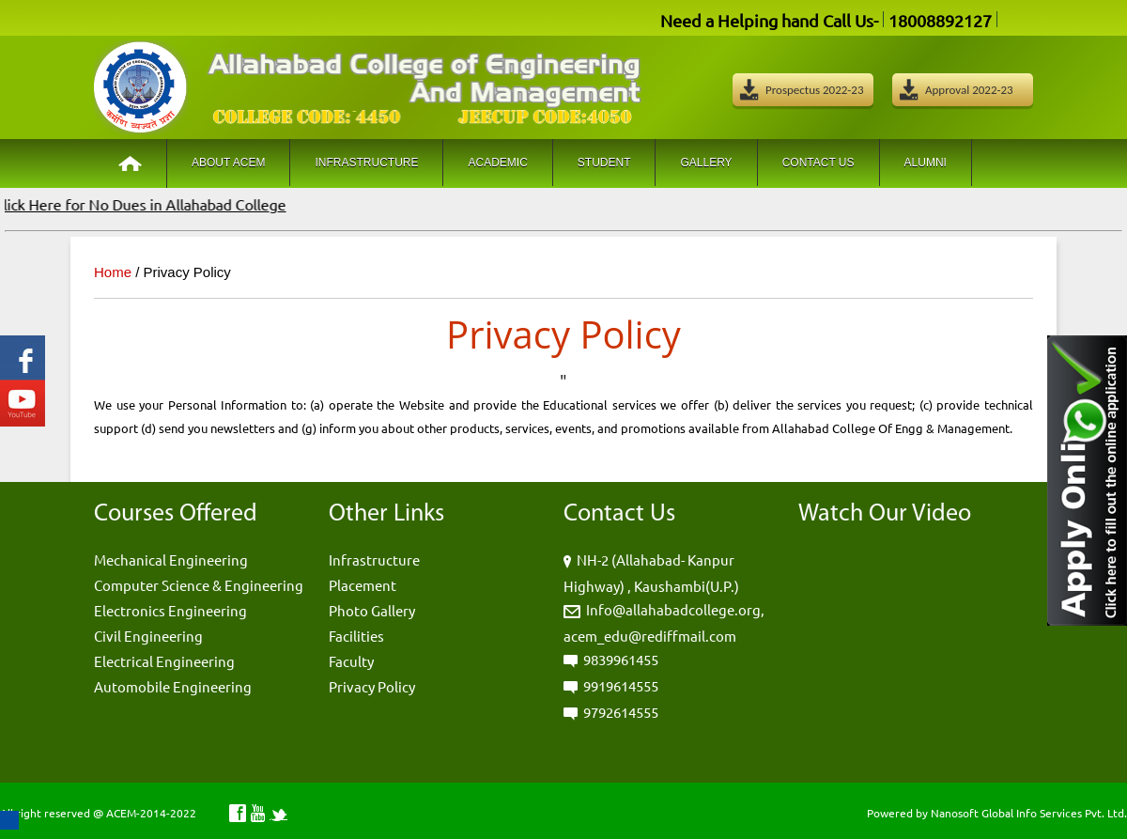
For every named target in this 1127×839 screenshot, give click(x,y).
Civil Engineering (148, 636)
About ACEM (228, 162)
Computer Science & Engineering (198, 585)
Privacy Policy (372, 686)
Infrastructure (366, 162)
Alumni (925, 162)
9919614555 (620, 685)
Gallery (706, 162)
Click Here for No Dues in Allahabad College (147, 203)
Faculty (351, 661)
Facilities (356, 636)
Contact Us (818, 162)
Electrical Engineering (164, 661)
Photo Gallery (372, 610)
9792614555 (620, 712)
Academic (497, 162)
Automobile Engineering (173, 686)
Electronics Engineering (170, 610)
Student (604, 162)
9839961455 (620, 659)
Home (112, 272)
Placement (362, 585)
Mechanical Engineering (171, 559)
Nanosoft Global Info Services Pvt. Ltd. (1029, 812)
